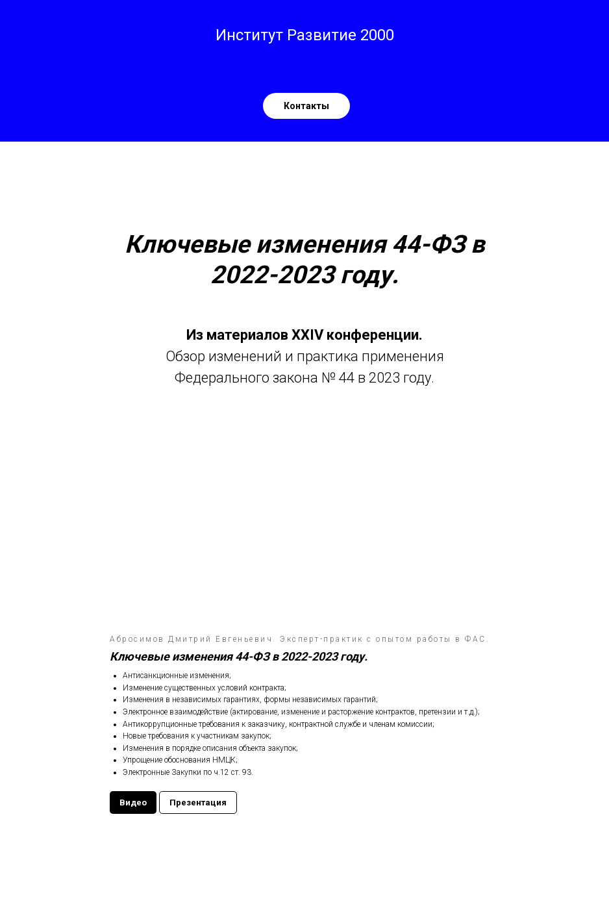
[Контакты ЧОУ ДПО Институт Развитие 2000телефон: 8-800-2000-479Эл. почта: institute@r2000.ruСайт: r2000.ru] (306, 106)
